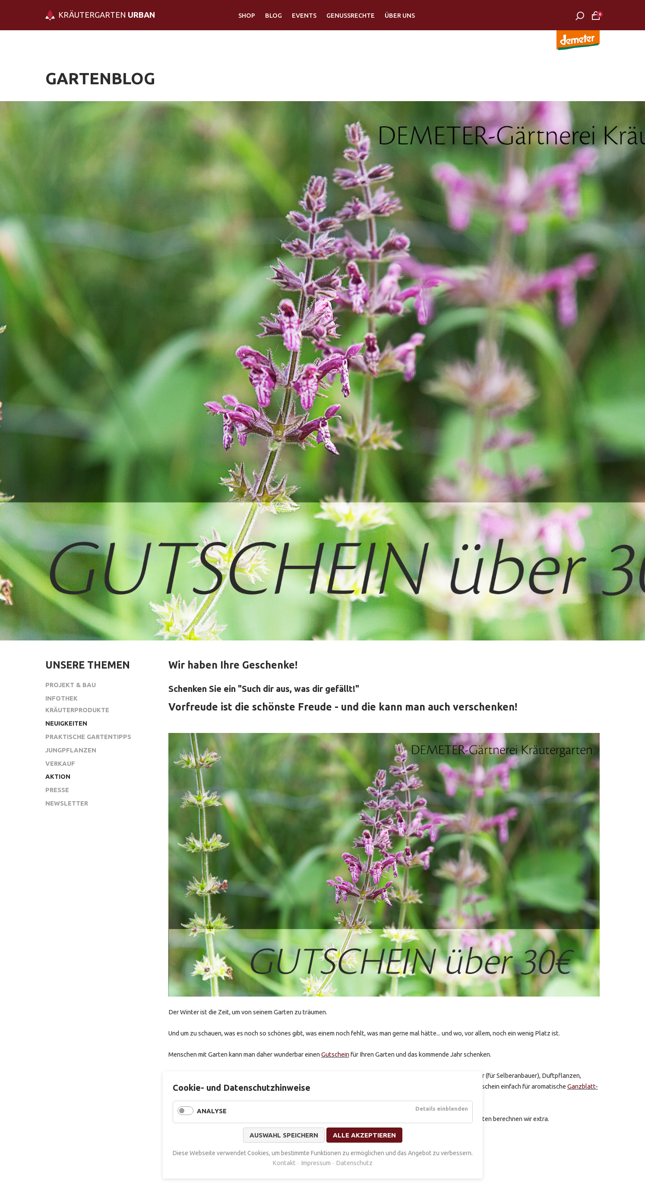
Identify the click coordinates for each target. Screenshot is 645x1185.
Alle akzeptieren (364, 1135)
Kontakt (284, 1162)
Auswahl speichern (284, 1135)
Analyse (212, 1111)
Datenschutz (354, 1162)
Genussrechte (350, 15)
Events (304, 15)
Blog (273, 15)
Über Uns (400, 15)
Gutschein (335, 1054)
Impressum (316, 1162)
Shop (246, 15)
